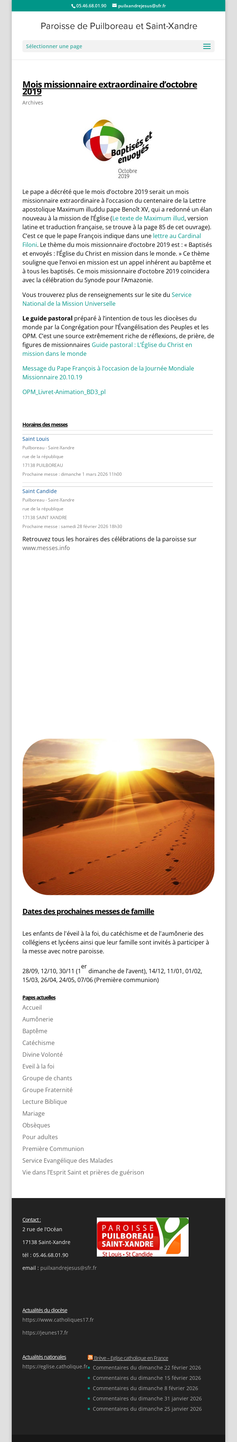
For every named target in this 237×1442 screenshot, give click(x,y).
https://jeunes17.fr (45, 1332)
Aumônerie (37, 1019)
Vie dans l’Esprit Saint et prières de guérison (83, 1172)
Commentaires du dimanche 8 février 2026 (145, 1388)
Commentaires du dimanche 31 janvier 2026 (147, 1398)
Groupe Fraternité (47, 1090)
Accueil (32, 1007)
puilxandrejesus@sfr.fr (68, 1267)
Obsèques (36, 1125)
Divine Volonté (42, 1055)
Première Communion (53, 1149)
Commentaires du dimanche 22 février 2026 (147, 1367)
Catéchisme (38, 1043)
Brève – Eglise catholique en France (131, 1357)
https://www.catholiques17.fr (58, 1319)
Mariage (33, 1113)
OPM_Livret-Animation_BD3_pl (64, 392)
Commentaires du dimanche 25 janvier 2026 (147, 1408)
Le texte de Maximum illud (148, 218)
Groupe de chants (47, 1078)
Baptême (34, 1031)
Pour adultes (40, 1137)
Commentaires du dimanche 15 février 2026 (147, 1377)
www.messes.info (46, 548)
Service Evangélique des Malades (67, 1160)
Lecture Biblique (44, 1102)
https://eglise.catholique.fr (55, 1366)
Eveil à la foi (38, 1066)
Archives (32, 102)
